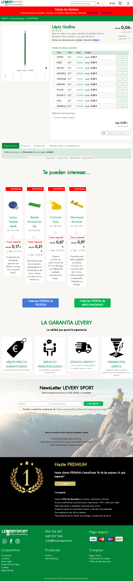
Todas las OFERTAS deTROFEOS (40, 303)
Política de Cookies (85, 409)
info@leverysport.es (58, 540)
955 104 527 (93, 12)
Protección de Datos (10, 564)
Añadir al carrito (117, 133)
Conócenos (6, 555)
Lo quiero (122, 57)
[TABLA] (96, 40)
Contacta (5, 558)
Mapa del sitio (7, 570)
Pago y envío (95, 555)
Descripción (10, 145)
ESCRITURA (32, 18)
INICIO (4, 18)
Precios (25, 145)
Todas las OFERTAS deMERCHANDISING (92, 303)
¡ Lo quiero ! (65, 483)
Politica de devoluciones (100, 561)
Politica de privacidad (65, 409)
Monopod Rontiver (77, 219)
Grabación (39, 145)
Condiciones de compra (99, 558)
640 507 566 (106, 12)
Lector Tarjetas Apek (13, 221)
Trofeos (48, 555)
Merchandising (17, 18)
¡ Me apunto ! (93, 403)
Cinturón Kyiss (55, 219)
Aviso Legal (102, 409)
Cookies (4, 567)
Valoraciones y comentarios (64, 145)
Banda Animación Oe (34, 221)
